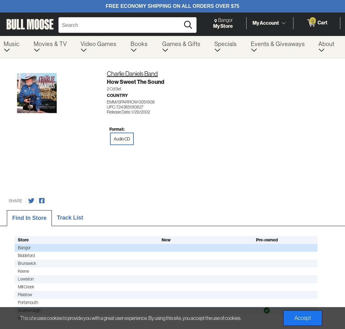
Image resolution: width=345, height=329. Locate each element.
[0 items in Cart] (317, 23)
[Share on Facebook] (42, 201)
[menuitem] (15, 47)
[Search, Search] (120, 25)
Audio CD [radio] (122, 138)
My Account (265, 23)
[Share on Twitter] (31, 201)
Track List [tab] (70, 218)
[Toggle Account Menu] (283, 23)
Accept (302, 318)
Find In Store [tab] (29, 218)
